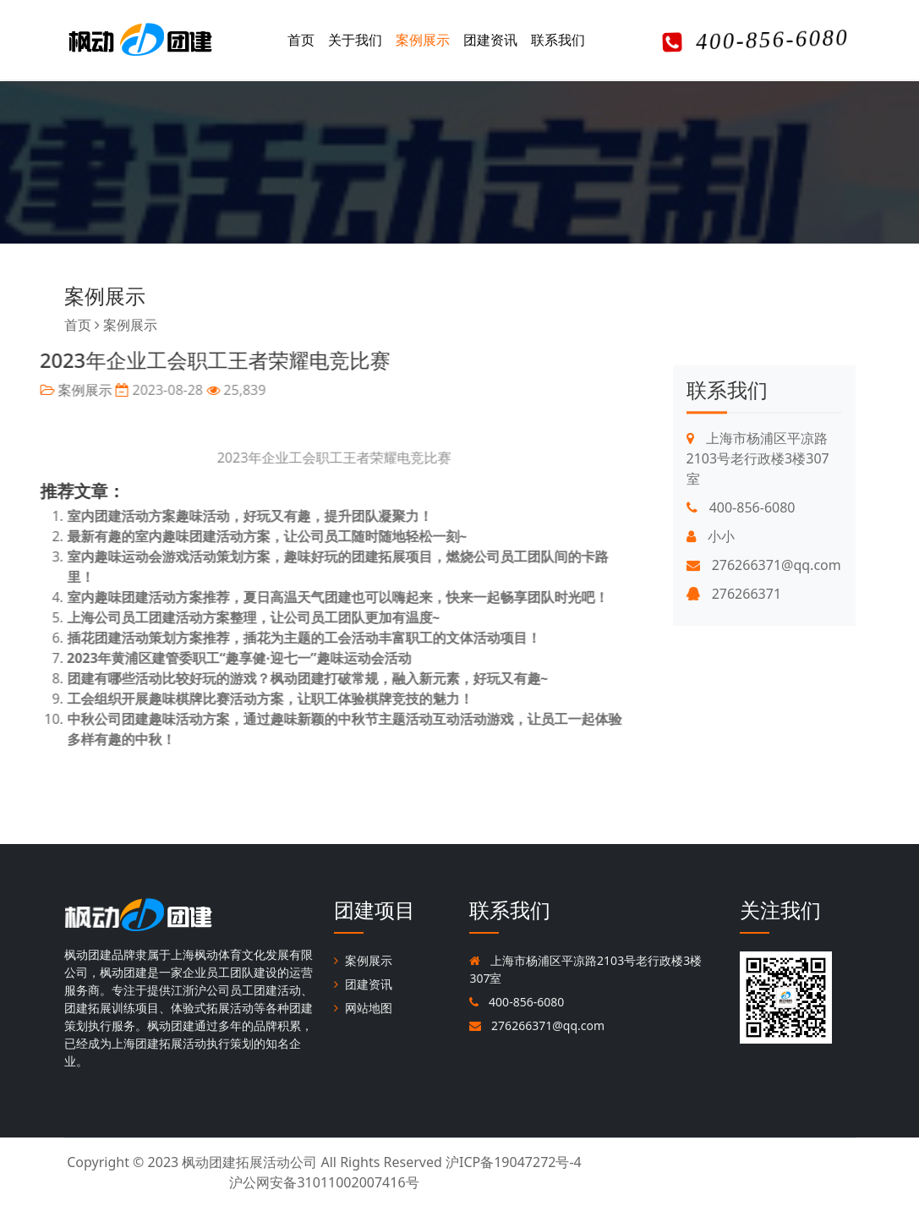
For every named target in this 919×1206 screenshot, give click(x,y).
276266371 (734, 640)
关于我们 (355, 39)
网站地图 (363, 1008)
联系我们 (558, 39)
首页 (301, 39)
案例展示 (423, 39)
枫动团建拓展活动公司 (249, 1162)
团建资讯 (490, 39)
